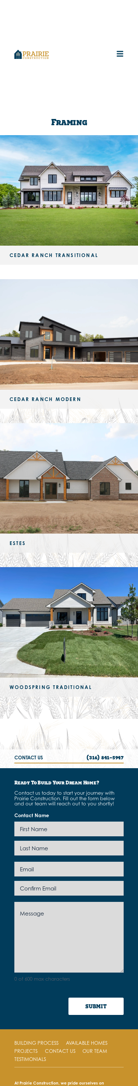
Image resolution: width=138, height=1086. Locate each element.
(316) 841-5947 (105, 757)
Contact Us (60, 1051)
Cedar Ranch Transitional (54, 255)
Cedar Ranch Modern (45, 399)
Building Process (36, 1043)
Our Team (94, 1051)
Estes (18, 543)
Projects (26, 1051)
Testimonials (30, 1059)
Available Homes (86, 1043)
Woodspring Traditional (51, 687)
